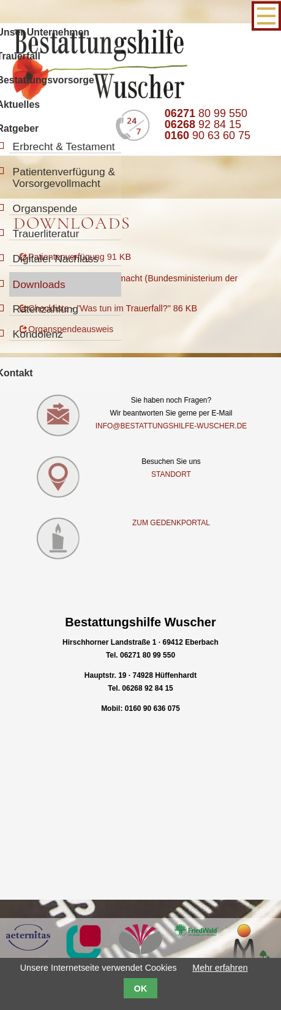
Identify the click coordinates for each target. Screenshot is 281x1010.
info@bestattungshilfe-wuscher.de (171, 427)
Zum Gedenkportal (171, 524)
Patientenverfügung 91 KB (79, 259)
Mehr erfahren (219, 968)
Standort (171, 476)
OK (140, 988)
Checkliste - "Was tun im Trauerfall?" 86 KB (112, 310)
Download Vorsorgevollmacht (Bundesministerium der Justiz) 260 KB (129, 284)
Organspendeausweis (70, 331)
